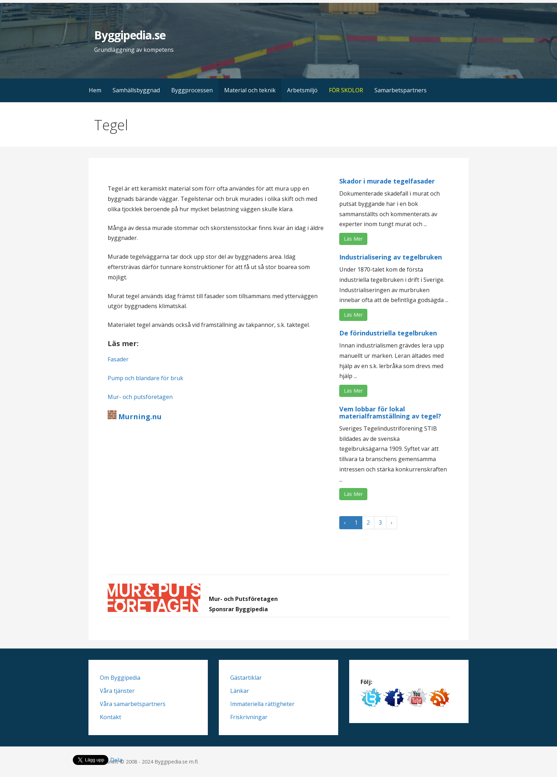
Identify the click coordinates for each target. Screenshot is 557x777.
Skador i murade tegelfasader (387, 181)
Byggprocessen (192, 90)
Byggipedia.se (130, 35)
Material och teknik (250, 90)
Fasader (118, 359)
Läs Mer (353, 238)
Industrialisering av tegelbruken (390, 257)
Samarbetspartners (400, 90)
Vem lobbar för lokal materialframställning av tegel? (390, 412)
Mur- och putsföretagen (140, 397)
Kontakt (110, 717)
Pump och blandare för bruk (145, 378)
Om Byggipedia (120, 678)
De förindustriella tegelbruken (388, 333)
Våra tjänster (117, 691)
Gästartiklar (246, 678)
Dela (116, 760)
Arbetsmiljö (302, 90)
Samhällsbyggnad (136, 90)
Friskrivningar (248, 717)
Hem (95, 90)
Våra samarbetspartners (133, 704)
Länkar (239, 691)
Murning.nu (139, 416)
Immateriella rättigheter (262, 704)
